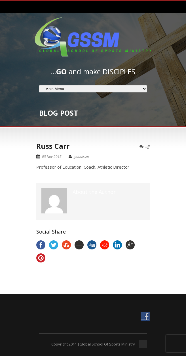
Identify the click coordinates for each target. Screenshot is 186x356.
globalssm (81, 156)
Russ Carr (52, 146)
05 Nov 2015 (52, 156)
